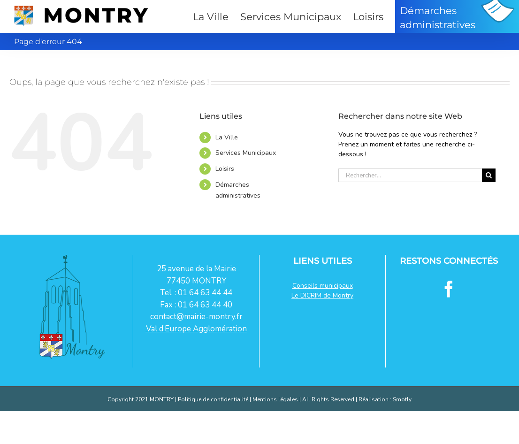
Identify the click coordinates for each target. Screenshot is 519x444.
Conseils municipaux (322, 285)
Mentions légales (275, 399)
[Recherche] (489, 175)
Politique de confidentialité (213, 399)
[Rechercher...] (409, 175)
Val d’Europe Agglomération (196, 328)
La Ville (226, 137)
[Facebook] (449, 289)
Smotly (402, 399)
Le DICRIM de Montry (322, 295)
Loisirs (224, 168)
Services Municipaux (245, 152)
